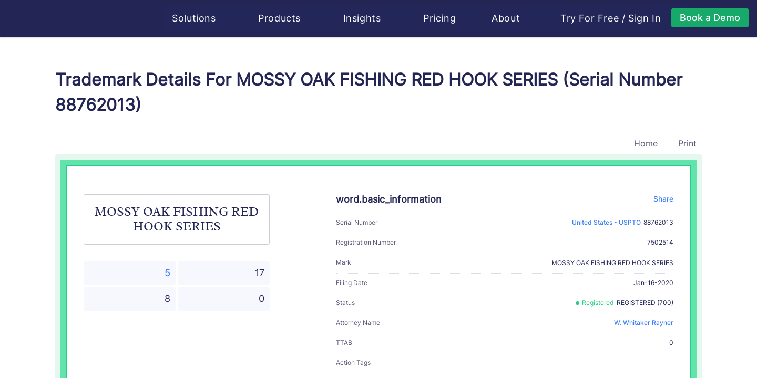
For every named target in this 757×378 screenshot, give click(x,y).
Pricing (440, 18)
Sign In (645, 18)
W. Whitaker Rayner (643, 323)
